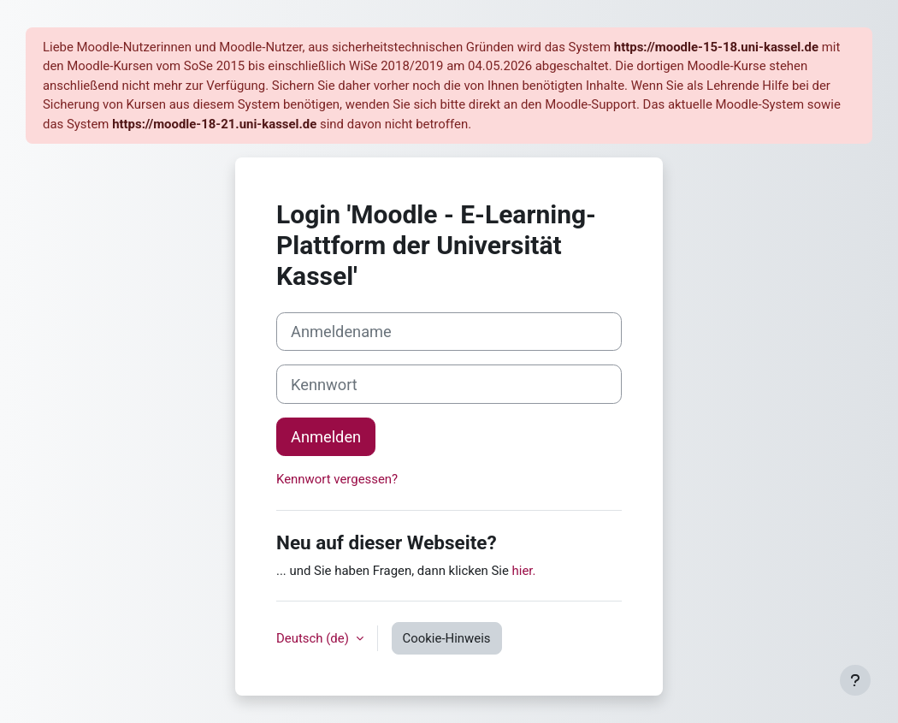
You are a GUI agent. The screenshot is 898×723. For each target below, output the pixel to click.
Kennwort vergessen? (337, 479)
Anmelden (326, 437)
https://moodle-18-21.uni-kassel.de (214, 124)
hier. (524, 570)
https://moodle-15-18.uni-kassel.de (716, 47)
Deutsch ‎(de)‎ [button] (314, 638)
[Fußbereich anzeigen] (855, 680)
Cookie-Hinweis (447, 638)
